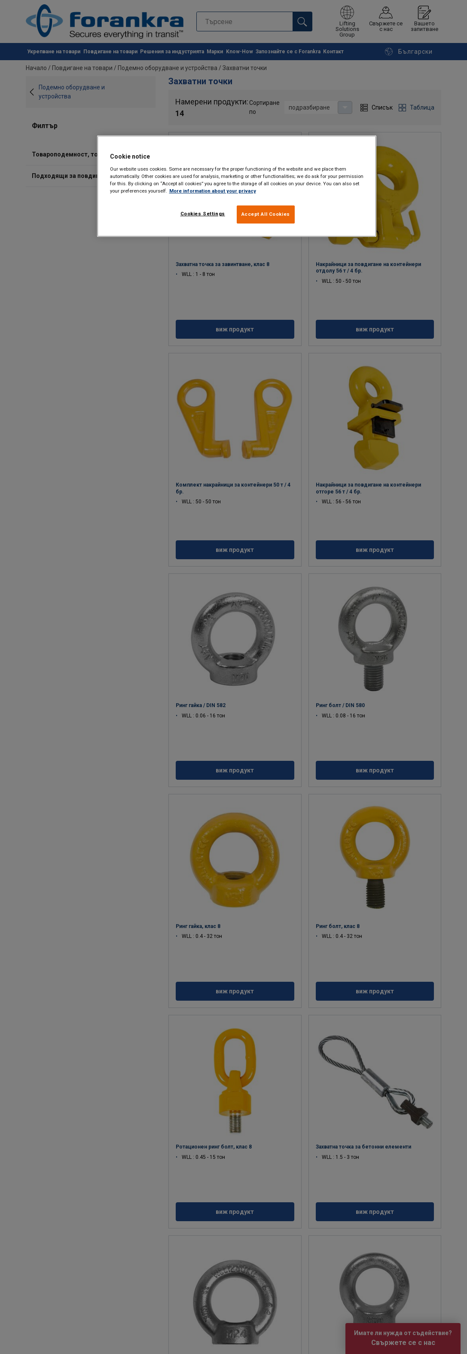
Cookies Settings (202, 214)
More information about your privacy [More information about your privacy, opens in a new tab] (212, 191)
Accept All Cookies (265, 214)
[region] (236, 186)
